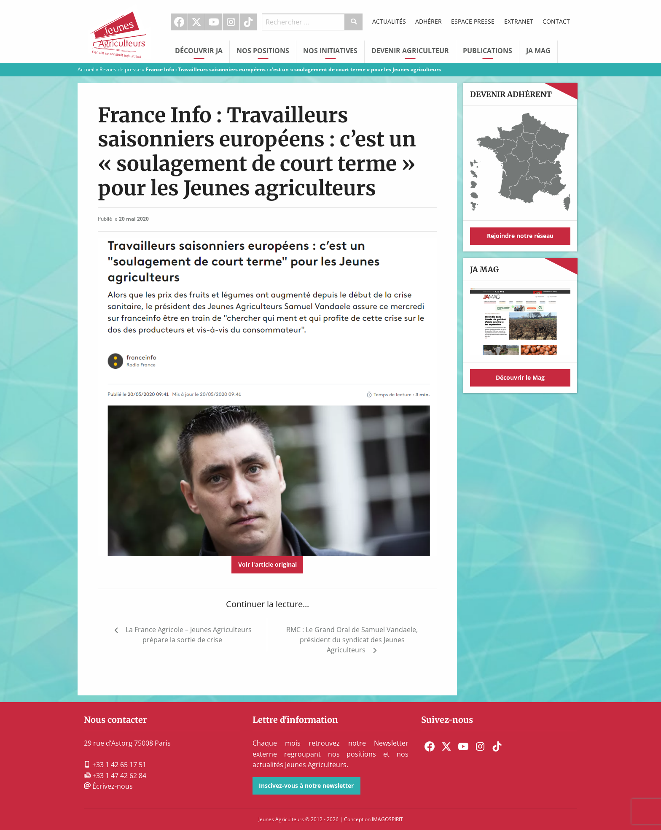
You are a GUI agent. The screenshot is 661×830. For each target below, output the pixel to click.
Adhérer (428, 21)
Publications (487, 50)
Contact (556, 21)
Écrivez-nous (108, 786)
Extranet (518, 21)
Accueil (86, 69)
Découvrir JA (199, 50)
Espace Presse (472, 21)
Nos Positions (262, 50)
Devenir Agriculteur (410, 50)
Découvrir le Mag (520, 377)
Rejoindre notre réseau (520, 236)
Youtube (213, 22)
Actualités (389, 21)
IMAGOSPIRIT (387, 819)
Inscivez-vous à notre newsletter (306, 785)
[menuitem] (179, 22)
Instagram (231, 22)
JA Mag (538, 50)
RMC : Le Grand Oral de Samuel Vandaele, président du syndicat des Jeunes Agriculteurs (352, 639)
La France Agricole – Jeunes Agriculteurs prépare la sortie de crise (189, 634)
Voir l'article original (267, 564)
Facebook (179, 22)
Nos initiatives (330, 50)
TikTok (248, 22)
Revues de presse (120, 69)
